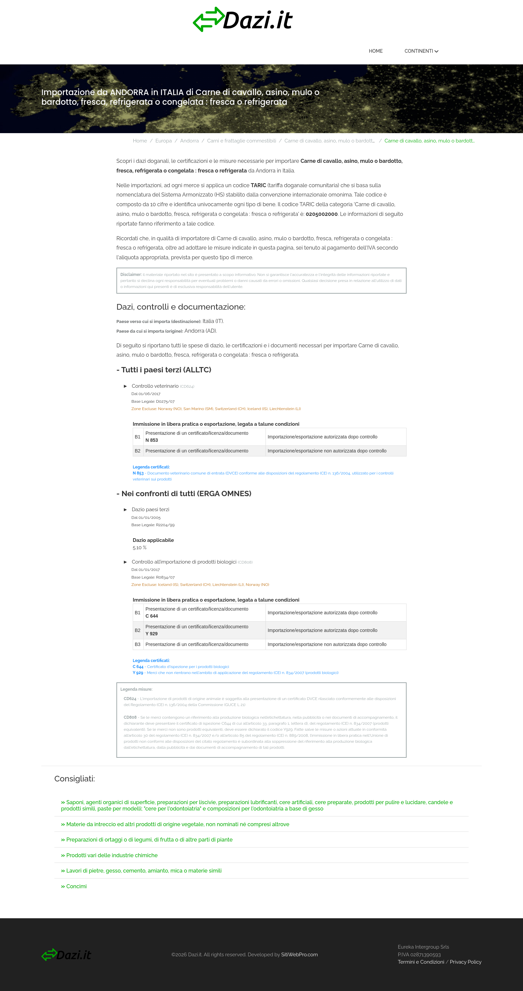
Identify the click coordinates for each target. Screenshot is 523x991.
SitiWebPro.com (299, 955)
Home (409, 51)
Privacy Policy (466, 962)
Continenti (454, 51)
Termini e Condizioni (421, 962)
